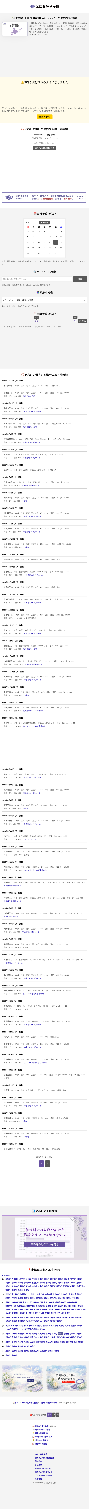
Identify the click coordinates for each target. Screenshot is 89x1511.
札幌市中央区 (60, 1302)
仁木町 (8, 1329)
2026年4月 (44, 223)
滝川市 (20, 1318)
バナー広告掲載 (41, 1454)
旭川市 (28, 1279)
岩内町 (20, 1283)
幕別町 (8, 1342)
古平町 (40, 1337)
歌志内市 (35, 1283)
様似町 (48, 1306)
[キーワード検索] (37, 279)
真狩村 (20, 1342)
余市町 (32, 1346)
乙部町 (14, 1290)
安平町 (73, 1279)
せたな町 (60, 1313)
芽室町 (62, 1342)
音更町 (8, 1290)
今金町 (14, 1283)
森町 (75, 1342)
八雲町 (8, 1346)
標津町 (20, 1309)
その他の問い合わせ (43, 1468)
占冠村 (45, 1309)
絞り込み (82, 321)
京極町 (8, 1298)
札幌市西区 (21, 1306)
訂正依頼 (38, 1465)
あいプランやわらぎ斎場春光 (34, 726)
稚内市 (8, 1355)
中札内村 (22, 1326)
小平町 (26, 1290)
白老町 (77, 1309)
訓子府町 (61, 1298)
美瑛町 (34, 1334)
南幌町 (73, 1326)
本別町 (79, 1337)
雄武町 (34, 1286)
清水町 (38, 1309)
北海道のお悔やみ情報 (48, 1403)
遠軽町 (22, 1286)
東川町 (48, 1334)
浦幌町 (54, 1283)
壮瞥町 (67, 1313)
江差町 (66, 1283)
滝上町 (26, 1318)
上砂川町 (22, 1294)
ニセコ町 (22, 1329)
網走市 (66, 1279)
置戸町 (52, 1286)
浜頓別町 (21, 1334)
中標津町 (30, 1326)
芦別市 (34, 1279)
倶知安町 (39, 1298)
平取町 (8, 1337)
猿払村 (60, 1306)
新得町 (22, 1313)
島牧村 (32, 1309)
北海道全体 (6, 1276)
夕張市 (14, 1346)
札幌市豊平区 (10, 1306)
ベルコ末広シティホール (33, 575)
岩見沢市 (27, 1283)
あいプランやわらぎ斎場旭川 (34, 994)
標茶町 (8, 1309)
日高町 (54, 1334)
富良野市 (33, 1337)
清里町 (20, 1298)
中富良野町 (53, 1326)
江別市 (8, 1286)
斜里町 (63, 1309)
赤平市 (22, 1279)
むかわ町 (49, 1342)
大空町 (40, 1286)
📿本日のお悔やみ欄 (40, 1426)
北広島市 (64, 1294)
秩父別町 (39, 1318)
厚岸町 (46, 1279)
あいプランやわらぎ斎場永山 (35, 870)
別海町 (46, 1337)
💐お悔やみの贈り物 (40, 1440)
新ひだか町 (39, 1313)
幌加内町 (65, 1337)
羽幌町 (14, 1334)
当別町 (8, 1321)
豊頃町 (52, 1321)
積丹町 (57, 1309)
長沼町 (45, 1326)
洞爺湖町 (21, 1321)
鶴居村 (65, 1318)
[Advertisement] (44, 56)
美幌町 (79, 1334)
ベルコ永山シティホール (31, 824)
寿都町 (47, 1313)
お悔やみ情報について (43, 1472)
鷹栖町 (14, 1318)
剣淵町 (68, 1298)
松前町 (26, 1342)
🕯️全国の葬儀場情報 (40, 1433)
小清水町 (75, 1298)
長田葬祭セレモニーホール (33, 711)
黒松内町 (53, 1298)
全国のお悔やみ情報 (30, 1403)
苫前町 (36, 1321)
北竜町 (59, 1337)
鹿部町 (80, 1306)
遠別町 (28, 1286)
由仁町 (26, 1346)
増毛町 (14, 1342)
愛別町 (8, 1279)
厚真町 (60, 1279)
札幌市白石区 (49, 1302)
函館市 (8, 1334)
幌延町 (73, 1337)
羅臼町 (8, 1351)
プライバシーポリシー (43, 1475)
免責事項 (38, 1479)
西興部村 (15, 1329)
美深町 (73, 1334)
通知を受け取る (44, 117)
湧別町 (20, 1346)
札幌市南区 (40, 1306)
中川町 (16, 1326)
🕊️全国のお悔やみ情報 (41, 1430)
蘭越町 (14, 1351)
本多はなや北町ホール (32, 411)
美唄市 (66, 1334)
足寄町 (40, 1279)
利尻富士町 (34, 1351)
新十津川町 (30, 1313)
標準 (49, 1415)
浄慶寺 (24, 501)
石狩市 (8, 1283)
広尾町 (14, 1337)
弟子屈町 (78, 1318)
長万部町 (65, 1286)
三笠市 (32, 1342)
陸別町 (20, 1351)
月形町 (52, 1318)
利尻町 (26, 1351)
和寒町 (14, 1355)
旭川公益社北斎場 (30, 427)
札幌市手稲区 (72, 1302)
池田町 (79, 1279)
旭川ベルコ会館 (29, 396)
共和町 (14, 1298)
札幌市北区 (27, 1302)
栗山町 (46, 1298)
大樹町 (8, 1318)
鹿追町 (74, 1306)
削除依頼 (38, 1461)
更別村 (54, 1306)
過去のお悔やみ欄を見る (44, 148)
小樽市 (73, 1286)
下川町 (51, 1309)
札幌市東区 (30, 1306)
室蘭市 (56, 1342)
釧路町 (32, 1298)
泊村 (41, 1321)
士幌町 (26, 1309)
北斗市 (52, 1337)
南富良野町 (40, 1342)
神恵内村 (48, 1294)
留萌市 (50, 1351)
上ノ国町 (30, 1294)
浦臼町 (42, 1283)
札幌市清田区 (38, 1302)
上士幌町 (15, 1294)
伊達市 (32, 1318)
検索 (80, 279)
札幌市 (8, 1302)
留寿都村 (43, 1351)
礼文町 (56, 1351)
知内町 (8, 1313)
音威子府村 (80, 1286)
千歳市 (46, 1318)
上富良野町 (39, 1294)
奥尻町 (46, 1286)
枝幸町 (73, 1283)
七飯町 (61, 1326)
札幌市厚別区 (17, 1302)
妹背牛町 (69, 1342)
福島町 (26, 1337)
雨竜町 (60, 1283)
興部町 (59, 1286)
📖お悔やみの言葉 (39, 1444)
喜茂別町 (78, 1294)
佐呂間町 (67, 1306)
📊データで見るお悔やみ (42, 1437)
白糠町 (83, 1309)
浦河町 (48, 1283)
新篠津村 (15, 1313)
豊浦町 (46, 1321)
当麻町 (14, 1321)
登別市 (42, 1329)
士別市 (14, 1309)
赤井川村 (15, 1279)
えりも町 (15, 1286)
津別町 (59, 1318)
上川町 (8, 1294)
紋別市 (80, 1342)
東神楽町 (41, 1334)
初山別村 (70, 1309)
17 (56, 242)
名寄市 (67, 1326)
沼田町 (30, 1329)
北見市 (71, 1294)
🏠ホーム (16, 1403)
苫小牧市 (29, 1321)
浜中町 (28, 1334)
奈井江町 (8, 1326)
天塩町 (71, 1318)
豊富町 (59, 1321)
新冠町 (80, 1326)
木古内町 (56, 1294)
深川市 (20, 1337)
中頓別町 (38, 1326)
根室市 (36, 1329)
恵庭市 (79, 1283)
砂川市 (53, 1313)
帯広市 (20, 1290)
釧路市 (26, 1298)
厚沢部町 (53, 1279)
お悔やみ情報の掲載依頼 (44, 1458)
